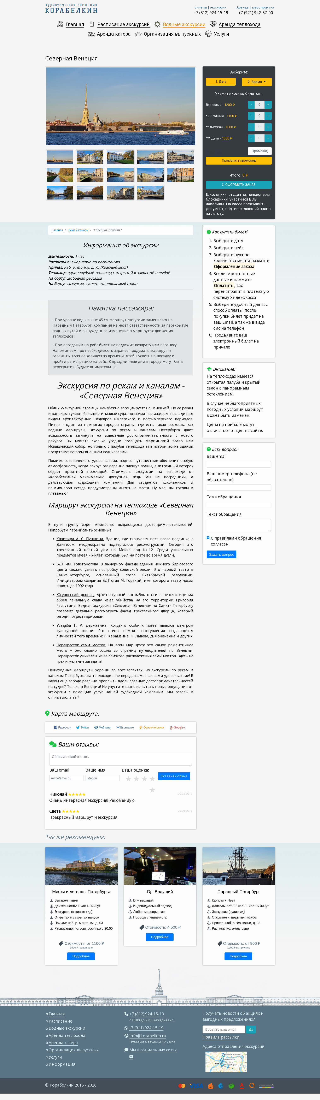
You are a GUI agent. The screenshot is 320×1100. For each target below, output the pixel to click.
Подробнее (80, 956)
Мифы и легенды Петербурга (81, 891)
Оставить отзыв (174, 776)
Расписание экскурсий (123, 24)
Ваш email (217, 456)
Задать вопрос (221, 554)
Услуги (221, 34)
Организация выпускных (172, 34)
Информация (62, 1064)
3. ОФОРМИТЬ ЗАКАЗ (238, 185)
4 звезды (144, 778)
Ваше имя (95, 770)
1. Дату (220, 82)
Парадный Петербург (238, 891)
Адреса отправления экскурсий (234, 1046)
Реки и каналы (78, 230)
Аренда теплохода (240, 24)
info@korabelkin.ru (147, 1036)
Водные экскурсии (184, 24)
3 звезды (136, 778)
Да (251, 1029)
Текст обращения (224, 514)
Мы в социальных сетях (153, 1050)
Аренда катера (114, 34)
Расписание (60, 1021)
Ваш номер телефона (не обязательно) (232, 476)
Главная (75, 24)
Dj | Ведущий (160, 891)
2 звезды (128, 778)
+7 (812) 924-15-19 (211, 12)
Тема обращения (224, 497)
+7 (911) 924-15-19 (146, 1027)
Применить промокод (239, 160)
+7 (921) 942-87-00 (255, 12)
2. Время (255, 82)
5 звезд (152, 778)
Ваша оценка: (135, 770)
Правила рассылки (221, 1037)
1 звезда (152, 789)
